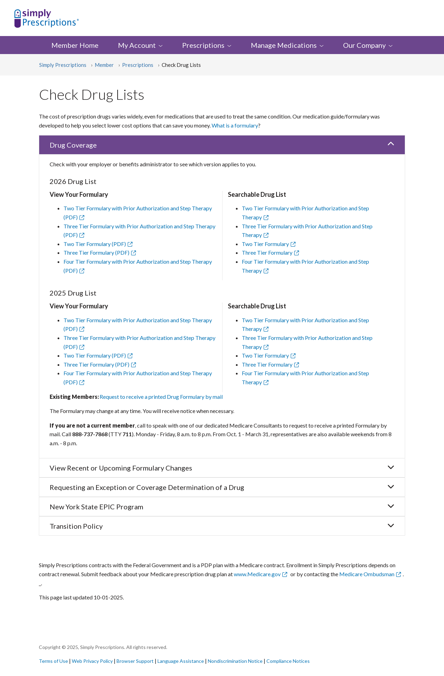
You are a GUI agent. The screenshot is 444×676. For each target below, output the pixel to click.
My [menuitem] (140, 45)
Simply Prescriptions (62, 65)
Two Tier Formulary (265, 243)
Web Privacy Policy (92, 661)
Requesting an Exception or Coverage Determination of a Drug (222, 487)
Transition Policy (222, 526)
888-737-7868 (90, 434)
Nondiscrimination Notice (236, 661)
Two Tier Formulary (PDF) (99, 243)
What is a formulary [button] (235, 125)
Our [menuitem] (368, 45)
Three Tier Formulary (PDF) (100, 252)
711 (127, 434)
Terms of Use (53, 661)
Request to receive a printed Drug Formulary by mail (161, 396)
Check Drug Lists (181, 65)
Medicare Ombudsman (366, 574)
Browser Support (135, 661)
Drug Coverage (222, 145)
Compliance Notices (288, 661)
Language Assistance (181, 661)
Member (104, 65)
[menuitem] (206, 45)
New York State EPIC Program (222, 506)
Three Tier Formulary (267, 252)
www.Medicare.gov (257, 574)
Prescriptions (137, 65)
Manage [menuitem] (287, 45)
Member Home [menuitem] (75, 45)
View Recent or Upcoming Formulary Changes (222, 468)
